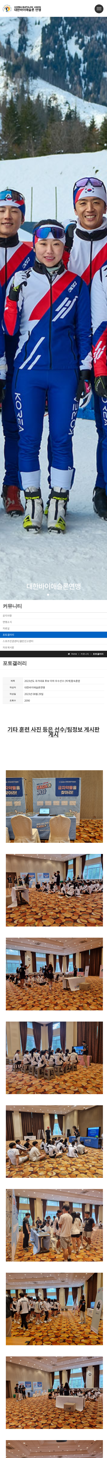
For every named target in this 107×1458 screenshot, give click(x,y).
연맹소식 (7, 622)
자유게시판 (8, 647)
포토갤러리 (8, 634)
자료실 (6, 628)
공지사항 (7, 615)
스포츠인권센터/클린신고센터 (18, 641)
